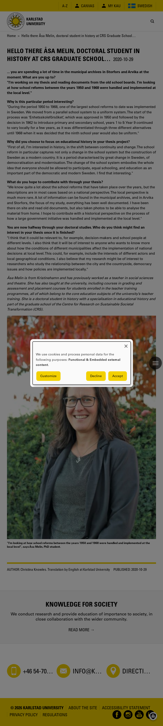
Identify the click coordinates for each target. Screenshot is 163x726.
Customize (48, 376)
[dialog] (82, 363)
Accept (117, 376)
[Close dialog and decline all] (126, 344)
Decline (96, 376)
